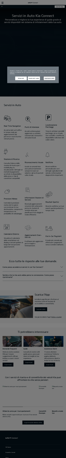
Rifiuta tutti (21, 78)
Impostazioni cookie (49, 78)
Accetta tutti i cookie (34, 78)
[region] (33, 75)
